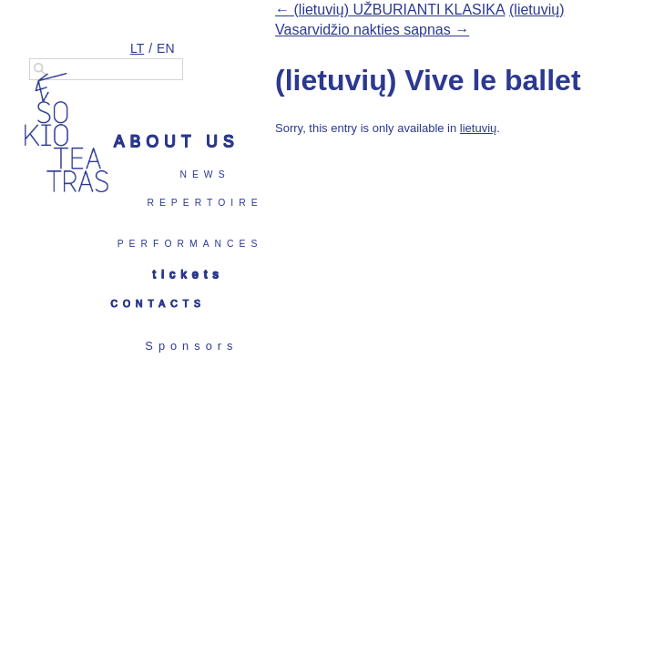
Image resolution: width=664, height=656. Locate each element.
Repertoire (204, 203)
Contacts (158, 304)
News (204, 174)
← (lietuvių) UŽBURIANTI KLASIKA (390, 9)
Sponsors (191, 346)
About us (177, 141)
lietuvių (478, 128)
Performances (190, 244)
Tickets (188, 274)
